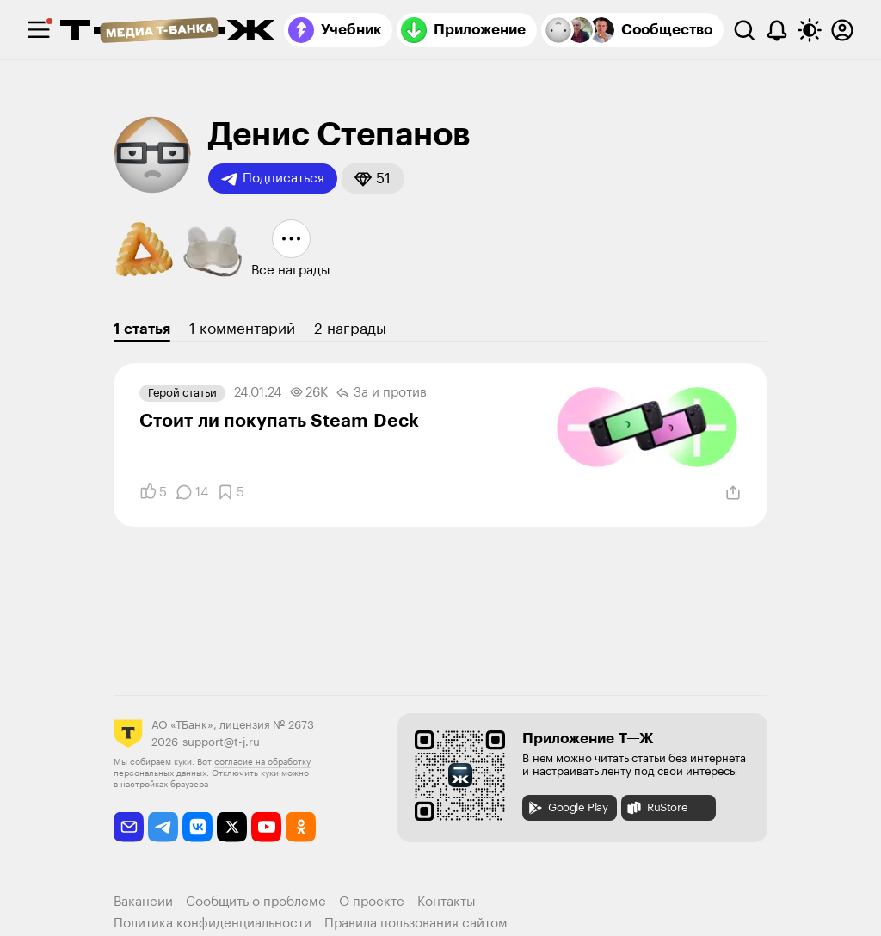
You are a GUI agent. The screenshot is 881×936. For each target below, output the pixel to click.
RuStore (656, 807)
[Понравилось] (153, 492)
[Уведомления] (777, 30)
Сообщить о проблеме (256, 902)
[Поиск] (744, 30)
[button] (373, 178)
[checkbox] (39, 30)
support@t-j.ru (221, 742)
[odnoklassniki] (301, 827)
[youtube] (266, 827)
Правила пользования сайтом (416, 923)
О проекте (371, 902)
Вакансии (143, 902)
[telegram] (163, 827)
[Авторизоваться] (842, 30)
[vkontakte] (197, 827)
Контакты (446, 902)
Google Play (567, 807)
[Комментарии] (192, 492)
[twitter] (232, 827)
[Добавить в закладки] (231, 492)
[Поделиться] (733, 493)
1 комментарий (242, 329)
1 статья (142, 329)
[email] (129, 827)
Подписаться (272, 179)
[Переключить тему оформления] (809, 30)
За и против (381, 393)
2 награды (350, 329)
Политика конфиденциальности (212, 923)
